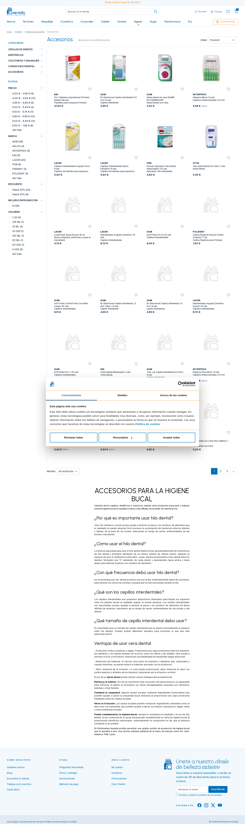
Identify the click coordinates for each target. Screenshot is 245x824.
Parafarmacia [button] (172, 21)
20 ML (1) (17, 240)
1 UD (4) (16, 217)
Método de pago (69, 784)
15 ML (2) (17, 226)
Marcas (11, 21)
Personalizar (122, 437)
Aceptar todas (171, 437)
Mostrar (51, 471)
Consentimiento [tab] (71, 395)
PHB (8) (16, 164)
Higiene (18, 31)
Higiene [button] (138, 21)
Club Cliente (118, 784)
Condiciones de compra (31, 821)
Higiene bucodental (34, 31)
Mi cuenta (116, 767)
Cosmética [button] (66, 21)
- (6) (22, 125)
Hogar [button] (153, 21)
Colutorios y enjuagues (23, 60)
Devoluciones (67, 778)
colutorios (138, 505)
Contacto (116, 772)
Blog (9, 772)
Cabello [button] (105, 21)
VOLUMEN (14, 212)
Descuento (15, 184)
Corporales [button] (86, 21)
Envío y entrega (68, 772)
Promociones (225, 21)
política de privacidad (210, 795)
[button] (236, 12)
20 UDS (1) (18, 244)
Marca (12, 136)
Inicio (9, 31)
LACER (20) (19, 159)
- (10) (23, 98)
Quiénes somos (16, 767)
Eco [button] (190, 21)
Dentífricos (15, 55)
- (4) (23, 107)
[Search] (113, 11)
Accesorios (15, 72)
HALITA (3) (18, 146)
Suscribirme (218, 789)
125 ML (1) (18, 221)
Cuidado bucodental (21, 66)
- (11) (23, 111)
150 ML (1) (18, 235)
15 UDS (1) (17, 231)
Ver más (17, 129)
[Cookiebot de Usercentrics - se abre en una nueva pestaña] (180, 384)
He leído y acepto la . (200, 795)
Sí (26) (15, 205)
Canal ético (13, 789)
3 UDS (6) (17, 249)
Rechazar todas (73, 437)
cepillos (114, 505)
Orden (203, 40)
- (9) (23, 93)
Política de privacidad (56, 821)
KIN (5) (16, 155)
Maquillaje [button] (47, 21)
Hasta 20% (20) (21, 189)
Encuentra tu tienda (18, 778)
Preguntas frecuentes (71, 767)
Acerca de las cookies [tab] (173, 395)
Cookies (73, 821)
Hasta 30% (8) (20, 194)
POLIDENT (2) (20, 173)
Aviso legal (12, 821)
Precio (12, 88)
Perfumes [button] (28, 21)
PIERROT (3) (19, 168)
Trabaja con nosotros (19, 784)
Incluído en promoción (22, 200)
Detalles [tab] (122, 395)
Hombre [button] (121, 21)
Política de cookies (147, 424)
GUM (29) (17, 141)
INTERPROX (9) (21, 150)
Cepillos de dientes (20, 49)
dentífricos (124, 505)
